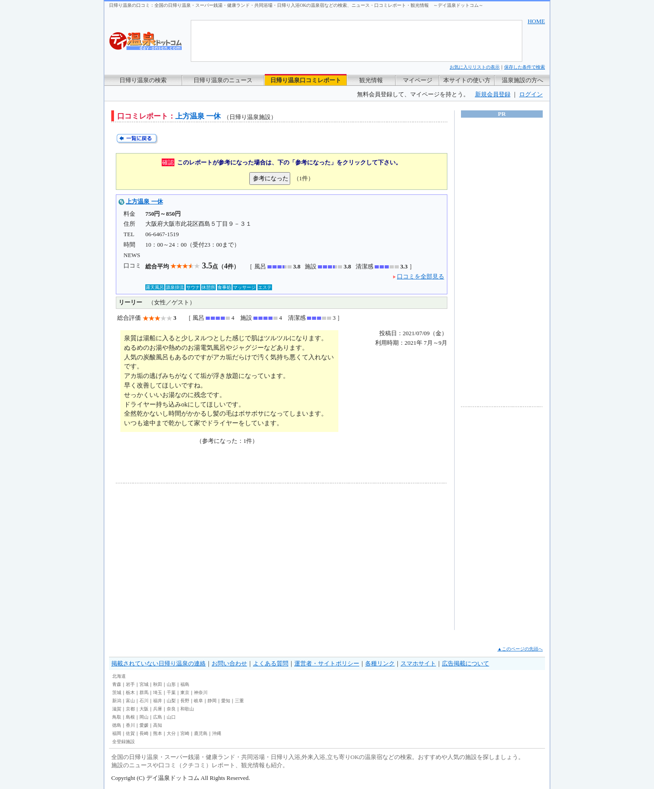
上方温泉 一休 (144, 201)
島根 (130, 717)
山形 (171, 684)
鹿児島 (201, 733)
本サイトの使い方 (466, 80)
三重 (239, 700)
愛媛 (144, 725)
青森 (116, 684)
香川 (130, 725)
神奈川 (201, 692)
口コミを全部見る (420, 276)
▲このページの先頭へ (520, 648)
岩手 (130, 684)
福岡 (116, 733)
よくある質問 (270, 663)
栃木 (130, 692)
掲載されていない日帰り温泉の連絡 (158, 663)
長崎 (144, 733)
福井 (157, 700)
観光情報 (371, 80)
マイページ (417, 80)
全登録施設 (123, 741)
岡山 (144, 717)
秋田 (157, 684)
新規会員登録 (492, 94)
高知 (157, 725)
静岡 (212, 700)
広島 (157, 717)
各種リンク (380, 663)
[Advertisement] (200, 556)
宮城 (144, 684)
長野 (184, 700)
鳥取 (116, 717)
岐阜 (198, 700)
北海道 (119, 676)
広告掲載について (465, 663)
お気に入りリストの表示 (475, 67)
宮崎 (184, 733)
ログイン (531, 94)
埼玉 (157, 692)
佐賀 (130, 733)
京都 (130, 708)
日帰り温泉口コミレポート (305, 80)
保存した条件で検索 (524, 67)
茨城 (116, 692)
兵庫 (157, 708)
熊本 (157, 733)
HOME (536, 21)
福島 (184, 684)
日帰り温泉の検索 (143, 80)
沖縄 (216, 733)
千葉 (171, 692)
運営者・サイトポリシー (326, 663)
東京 (184, 692)
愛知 (225, 700)
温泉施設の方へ (522, 80)
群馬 (144, 692)
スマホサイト (418, 663)
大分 (171, 733)
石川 (144, 700)
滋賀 (116, 708)
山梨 (171, 700)
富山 (130, 700)
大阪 (144, 708)
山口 (171, 717)
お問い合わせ (229, 663)
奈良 (171, 708)
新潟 (116, 700)
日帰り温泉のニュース (223, 80)
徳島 (116, 725)
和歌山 (187, 708)
